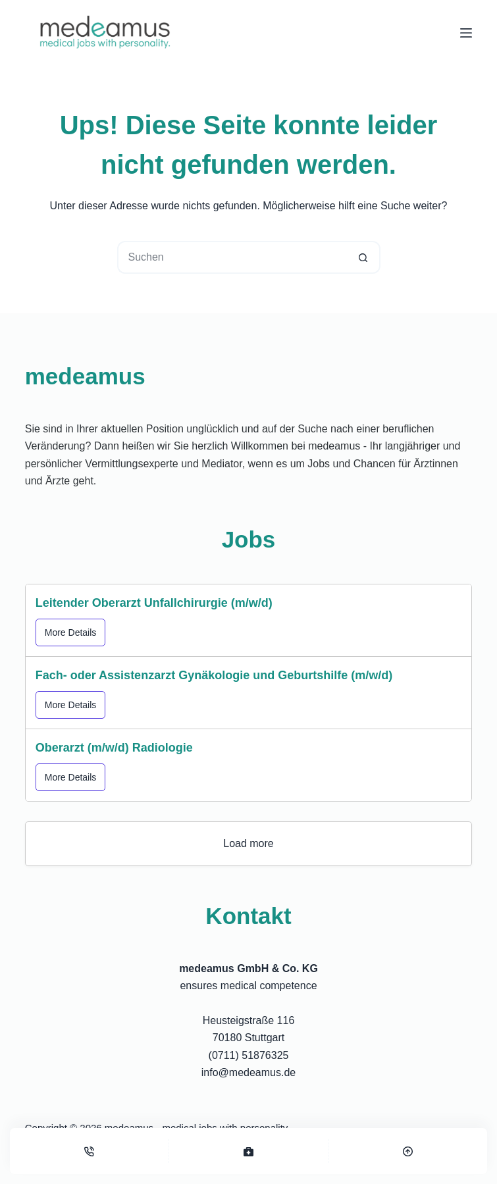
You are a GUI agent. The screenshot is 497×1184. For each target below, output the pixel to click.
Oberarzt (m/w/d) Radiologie (114, 747)
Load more (248, 843)
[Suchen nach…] (232, 257)
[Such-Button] (364, 257)
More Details (71, 632)
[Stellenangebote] (248, 1151)
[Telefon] (89, 1151)
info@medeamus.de (248, 1072)
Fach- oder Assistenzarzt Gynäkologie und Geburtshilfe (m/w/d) (214, 675)
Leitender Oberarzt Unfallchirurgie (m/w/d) (154, 602)
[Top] (408, 1151)
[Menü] (466, 33)
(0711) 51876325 (249, 1055)
